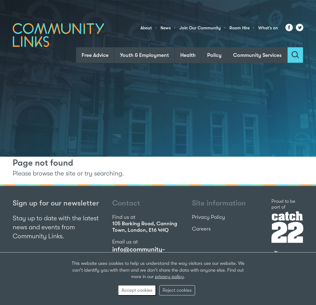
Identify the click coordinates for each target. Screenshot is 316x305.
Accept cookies (137, 290)
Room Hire (239, 27)
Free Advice (95, 55)
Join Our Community (200, 27)
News (165, 27)
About (146, 27)
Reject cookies (177, 290)
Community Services (257, 55)
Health (188, 55)
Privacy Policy (208, 217)
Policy (214, 55)
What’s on (268, 27)
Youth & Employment (144, 55)
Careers (201, 229)
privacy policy (169, 276)
